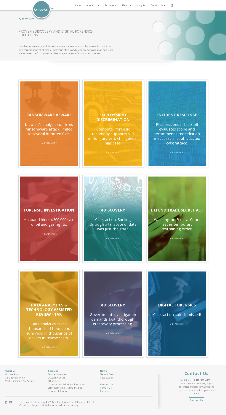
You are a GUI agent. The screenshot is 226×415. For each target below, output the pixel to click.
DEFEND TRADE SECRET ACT (177, 210)
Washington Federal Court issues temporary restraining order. (177, 224)
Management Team (15, 377)
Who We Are (11, 374)
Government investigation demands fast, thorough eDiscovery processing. (113, 319)
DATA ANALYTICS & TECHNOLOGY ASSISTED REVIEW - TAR (49, 309)
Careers (104, 391)
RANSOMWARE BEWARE (49, 114)
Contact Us (158, 5)
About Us (92, 5)
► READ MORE (49, 143)
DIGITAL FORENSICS (177, 305)
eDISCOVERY (113, 210)
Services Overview (57, 374)
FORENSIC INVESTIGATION (49, 210)
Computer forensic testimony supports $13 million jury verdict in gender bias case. (113, 136)
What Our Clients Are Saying (19, 381)
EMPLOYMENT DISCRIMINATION (113, 117)
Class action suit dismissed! (177, 314)
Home (77, 5)
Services (111, 5)
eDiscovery (54, 381)
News (126, 5)
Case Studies (106, 377)
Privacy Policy (71, 405)
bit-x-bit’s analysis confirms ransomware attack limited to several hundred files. (49, 129)
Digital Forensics (56, 377)
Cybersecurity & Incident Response (66, 384)
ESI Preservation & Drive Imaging (65, 387)
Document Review (57, 391)
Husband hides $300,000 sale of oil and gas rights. (49, 222)
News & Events (107, 374)
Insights (141, 5)
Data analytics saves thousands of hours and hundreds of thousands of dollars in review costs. (49, 330)
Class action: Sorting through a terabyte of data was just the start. (113, 224)
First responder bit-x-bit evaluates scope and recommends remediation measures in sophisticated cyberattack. (177, 134)
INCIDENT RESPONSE (177, 114)
